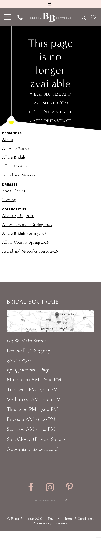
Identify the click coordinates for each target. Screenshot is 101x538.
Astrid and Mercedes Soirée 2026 (30, 251)
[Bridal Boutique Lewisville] (50, 17)
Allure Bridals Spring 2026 (24, 234)
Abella (7, 140)
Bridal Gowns (13, 191)
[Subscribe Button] (86, 504)
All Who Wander (16, 149)
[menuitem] (7, 17)
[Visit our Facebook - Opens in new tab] (30, 487)
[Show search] (83, 17)
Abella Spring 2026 (18, 216)
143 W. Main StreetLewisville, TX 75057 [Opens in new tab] (28, 346)
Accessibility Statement (50, 530)
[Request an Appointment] (50, 4)
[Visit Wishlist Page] (93, 17)
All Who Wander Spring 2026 (27, 225)
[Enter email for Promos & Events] (51, 504)
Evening (9, 200)
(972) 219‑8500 (19, 360)
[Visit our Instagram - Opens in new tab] (50, 487)
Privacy (53, 526)
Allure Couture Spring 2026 (25, 242)
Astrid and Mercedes (20, 175)
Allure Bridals (14, 157)
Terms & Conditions (79, 526)
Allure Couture (15, 166)
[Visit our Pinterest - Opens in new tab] (69, 487)
